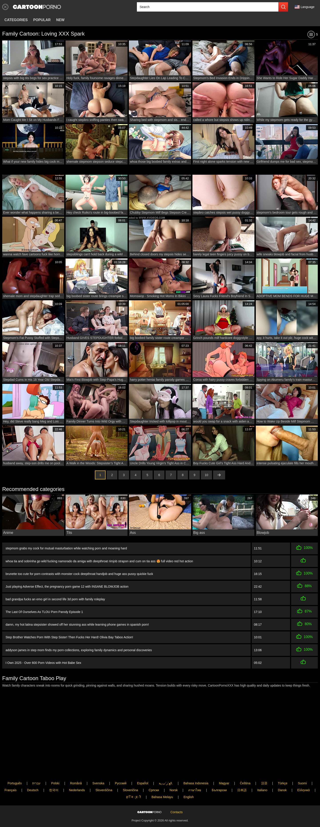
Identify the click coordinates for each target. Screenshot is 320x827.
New (60, 20)
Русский (120, 768)
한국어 (53, 775)
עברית (36, 768)
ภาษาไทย (194, 775)
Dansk (282, 775)
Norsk (174, 775)
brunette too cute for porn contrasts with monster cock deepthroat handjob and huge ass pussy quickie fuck (79, 572)
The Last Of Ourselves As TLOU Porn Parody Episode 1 (44, 609)
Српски (154, 775)
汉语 (264, 768)
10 (206, 475)
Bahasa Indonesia (195, 768)
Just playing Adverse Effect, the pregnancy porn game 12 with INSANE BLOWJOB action (67, 585)
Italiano (262, 775)
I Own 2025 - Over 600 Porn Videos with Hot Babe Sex (43, 658)
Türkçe (282, 768)
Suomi (302, 768)
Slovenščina (104, 775)
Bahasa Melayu (162, 782)
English (189, 782)
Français (10, 775)
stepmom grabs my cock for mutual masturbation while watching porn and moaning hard (66, 548)
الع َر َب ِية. (166, 768)
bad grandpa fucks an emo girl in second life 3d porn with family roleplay (55, 597)
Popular (42, 20)
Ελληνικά (303, 775)
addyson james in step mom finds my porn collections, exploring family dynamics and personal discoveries (79, 646)
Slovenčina (130, 775)
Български (219, 775)
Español (142, 768)
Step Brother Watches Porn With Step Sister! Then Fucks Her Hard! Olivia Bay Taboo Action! (69, 633)
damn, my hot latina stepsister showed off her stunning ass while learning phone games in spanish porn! (77, 621)
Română (76, 768)
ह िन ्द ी (133, 782)
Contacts (176, 805)
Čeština (245, 768)
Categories (16, 20)
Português (15, 768)
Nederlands (77, 775)
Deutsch (32, 775)
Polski (55, 768)
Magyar (224, 768)
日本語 (242, 775)
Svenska (98, 768)
